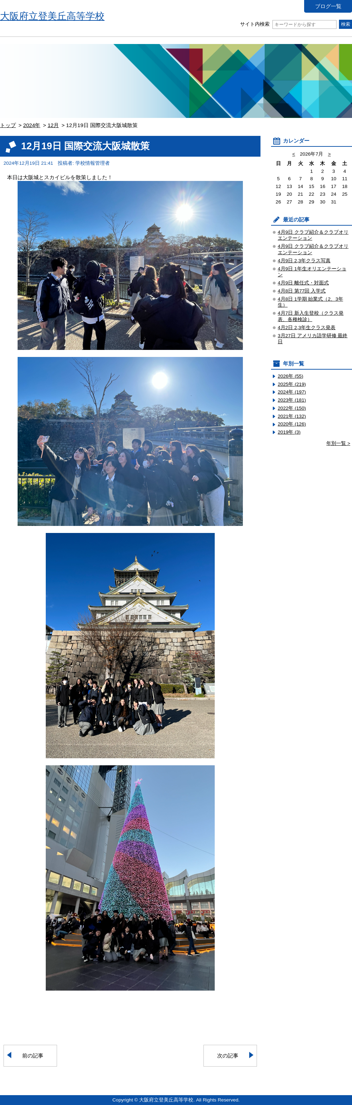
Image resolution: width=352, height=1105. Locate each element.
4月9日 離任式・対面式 (303, 282)
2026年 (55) (290, 376)
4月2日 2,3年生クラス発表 (306, 327)
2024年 (31, 125)
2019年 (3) (289, 432)
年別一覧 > (338, 443)
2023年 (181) (292, 400)
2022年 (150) (292, 408)
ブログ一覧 (328, 6)
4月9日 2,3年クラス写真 (304, 260)
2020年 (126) (292, 424)
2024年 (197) (292, 392)
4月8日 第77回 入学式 (302, 291)
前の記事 (32, 1056)
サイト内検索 (288, 24)
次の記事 (227, 1056)
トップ (8, 125)
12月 (53, 125)
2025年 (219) (292, 384)
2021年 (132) (292, 416)
